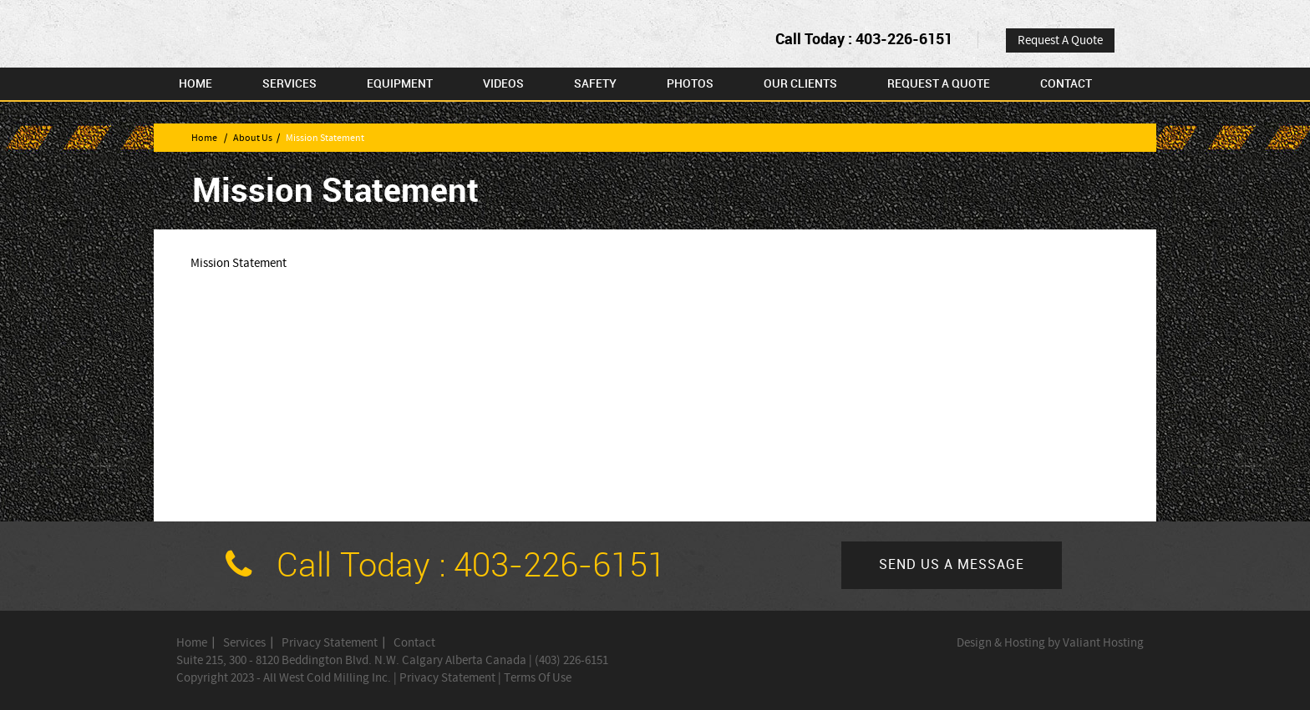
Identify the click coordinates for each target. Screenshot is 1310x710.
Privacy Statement (330, 643)
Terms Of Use (537, 678)
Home (195, 84)
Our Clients (800, 84)
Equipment (400, 84)
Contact (1066, 84)
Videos (503, 84)
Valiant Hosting (1103, 643)
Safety (595, 84)
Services (289, 84)
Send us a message (951, 565)
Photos (690, 84)
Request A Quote (1060, 40)
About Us (252, 138)
